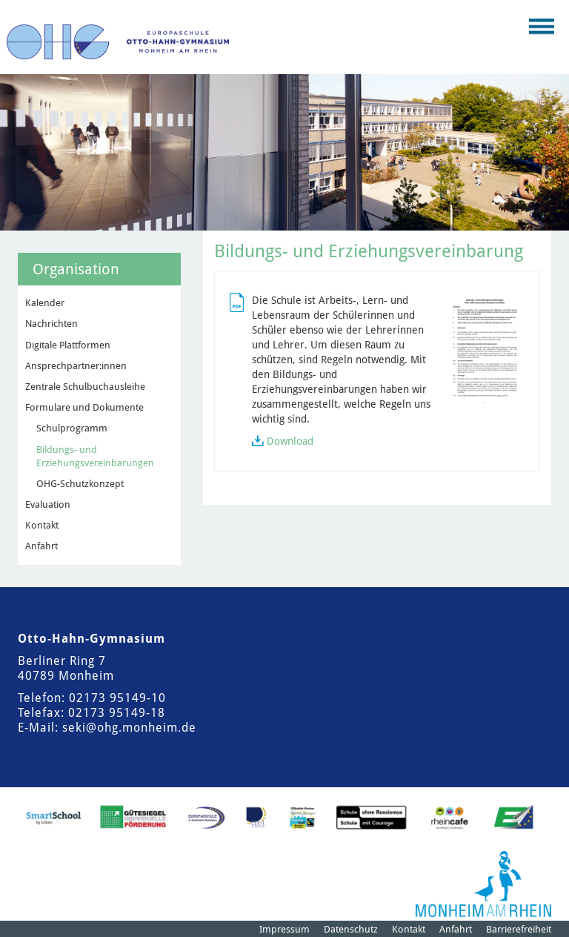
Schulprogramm (71, 428)
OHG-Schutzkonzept (80, 483)
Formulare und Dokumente (84, 407)
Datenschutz (351, 929)
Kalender (44, 302)
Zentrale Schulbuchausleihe (85, 386)
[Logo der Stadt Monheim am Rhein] (483, 884)
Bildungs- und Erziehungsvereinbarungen (95, 456)
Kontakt (42, 525)
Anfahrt (41, 546)
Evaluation (47, 504)
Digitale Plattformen (67, 345)
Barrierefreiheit (518, 929)
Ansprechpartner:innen (76, 365)
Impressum (284, 929)
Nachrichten (51, 323)
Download (290, 441)
